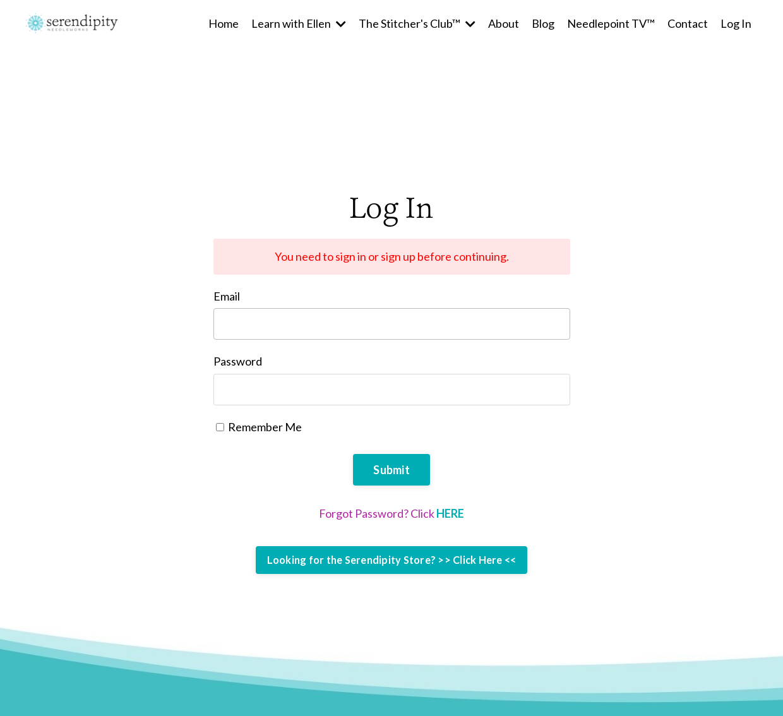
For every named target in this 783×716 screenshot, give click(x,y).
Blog (543, 23)
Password (237, 361)
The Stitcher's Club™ (417, 23)
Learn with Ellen (298, 23)
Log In (735, 23)
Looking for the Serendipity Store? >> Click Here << (392, 560)
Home (223, 23)
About (503, 23)
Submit (391, 470)
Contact (687, 23)
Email (226, 296)
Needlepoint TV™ (611, 23)
